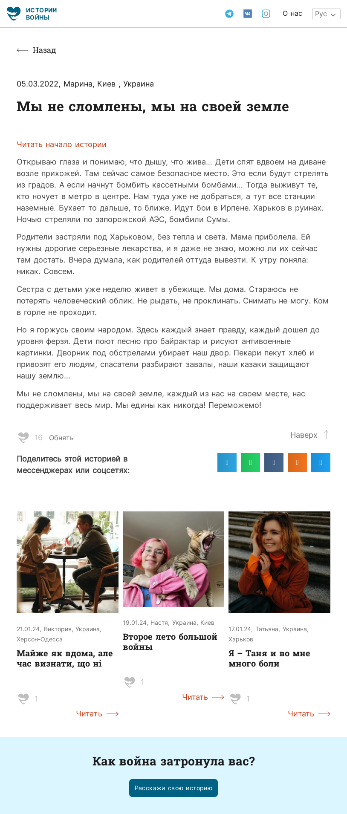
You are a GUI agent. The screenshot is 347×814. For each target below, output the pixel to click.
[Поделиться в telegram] (227, 462)
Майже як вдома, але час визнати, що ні (65, 658)
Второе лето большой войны (170, 641)
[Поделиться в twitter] (320, 462)
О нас (292, 13)
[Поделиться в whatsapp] (250, 462)
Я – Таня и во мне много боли (269, 658)
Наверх (304, 434)
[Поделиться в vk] (273, 462)
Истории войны (41, 13)
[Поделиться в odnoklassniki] (297, 462)
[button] (173, 788)
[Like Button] (23, 438)
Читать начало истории (62, 144)
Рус (321, 13)
